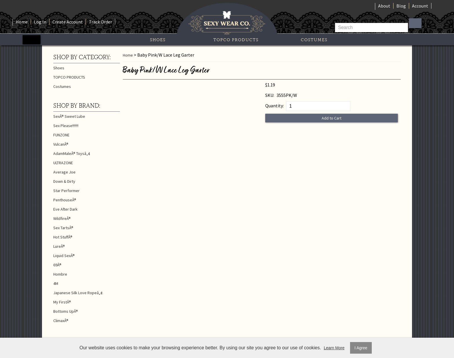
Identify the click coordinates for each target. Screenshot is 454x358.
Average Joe (64, 172)
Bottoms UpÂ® (65, 311)
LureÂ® (59, 246)
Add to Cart (331, 118)
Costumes (314, 39)
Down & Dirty (64, 181)
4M (55, 283)
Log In (40, 22)
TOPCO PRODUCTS (236, 39)
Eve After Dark (65, 209)
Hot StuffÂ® (62, 237)
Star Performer (66, 190)
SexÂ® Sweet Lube (69, 116)
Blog (401, 6)
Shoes (158, 39)
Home (22, 22)
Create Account (67, 22)
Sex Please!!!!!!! (65, 125)
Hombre (60, 274)
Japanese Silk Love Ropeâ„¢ (78, 292)
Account (420, 6)
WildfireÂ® (62, 218)
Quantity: (274, 106)
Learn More (334, 348)
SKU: (269, 95)
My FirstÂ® (62, 302)
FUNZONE (61, 135)
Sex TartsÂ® (63, 227)
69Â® (57, 264)
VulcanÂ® (60, 144)
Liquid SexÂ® (64, 255)
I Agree (360, 348)
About (384, 6)
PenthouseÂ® (64, 199)
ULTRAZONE (63, 162)
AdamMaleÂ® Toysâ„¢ (71, 153)
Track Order (100, 22)
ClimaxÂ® (60, 320)
